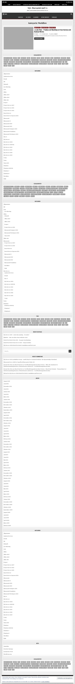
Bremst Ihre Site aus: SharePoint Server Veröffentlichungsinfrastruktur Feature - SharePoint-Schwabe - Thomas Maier (34, 369)
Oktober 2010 (7, 478)
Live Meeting (7, 87)
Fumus (36, 34)
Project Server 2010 (9, 108)
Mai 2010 (6, 488)
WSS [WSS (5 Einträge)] (13, 65)
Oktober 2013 (7, 407)
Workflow (53, 27)
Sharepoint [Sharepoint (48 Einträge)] (11, 62)
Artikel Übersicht (17, 4)
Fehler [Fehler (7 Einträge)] (42, 58)
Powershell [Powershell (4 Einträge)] (49, 60)
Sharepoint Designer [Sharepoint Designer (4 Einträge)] (45, 62)
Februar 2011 (7, 467)
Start (9, 4)
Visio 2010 (6, 163)
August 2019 (7, 381)
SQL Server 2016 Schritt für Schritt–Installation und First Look (20, 345)
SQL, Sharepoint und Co (37, 8)
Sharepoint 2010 (8, 123)
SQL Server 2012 (8, 147)
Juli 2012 (6, 428)
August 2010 (7, 481)
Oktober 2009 (7, 507)
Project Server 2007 (9, 105)
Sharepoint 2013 (8, 126)
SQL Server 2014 (8, 150)
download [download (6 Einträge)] (33, 58)
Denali (5, 79)
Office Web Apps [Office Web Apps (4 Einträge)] (35, 60)
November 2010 (8, 475)
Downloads (54, 17)
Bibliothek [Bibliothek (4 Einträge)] (23, 58)
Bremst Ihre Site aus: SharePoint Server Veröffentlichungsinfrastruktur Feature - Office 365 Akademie (30, 364)
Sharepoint (20, 17)
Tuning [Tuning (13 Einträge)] (5, 65)
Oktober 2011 (7, 449)
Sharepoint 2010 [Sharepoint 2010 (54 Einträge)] (27, 62)
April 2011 (6, 462)
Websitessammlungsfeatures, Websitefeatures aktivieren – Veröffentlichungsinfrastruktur (27, 366)
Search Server (7, 113)
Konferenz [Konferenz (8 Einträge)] (63, 58)
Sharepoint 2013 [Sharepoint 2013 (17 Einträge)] (35, 62)
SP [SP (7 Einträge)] (63, 62)
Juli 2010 (6, 483)
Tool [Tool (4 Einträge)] (63, 64)
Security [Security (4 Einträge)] (6, 62)
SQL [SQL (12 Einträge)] (66, 62)
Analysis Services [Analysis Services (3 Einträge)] (8, 58)
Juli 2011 (6, 454)
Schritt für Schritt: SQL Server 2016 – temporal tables (17, 342)
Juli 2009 (6, 515)
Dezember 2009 (8, 502)
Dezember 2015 (8, 386)
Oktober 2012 (7, 423)
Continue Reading (39, 39)
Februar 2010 (7, 496)
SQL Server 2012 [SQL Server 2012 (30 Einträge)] (42, 64)
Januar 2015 (7, 391)
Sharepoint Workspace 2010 (11, 134)
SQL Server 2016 (8, 152)
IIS (4, 81)
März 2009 (6, 523)
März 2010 (6, 494)
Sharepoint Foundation (9, 131)
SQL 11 (5, 136)
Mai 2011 (6, 460)
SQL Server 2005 (8, 142)
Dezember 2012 (8, 418)
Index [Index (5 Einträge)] (52, 58)
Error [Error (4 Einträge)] (38, 58)
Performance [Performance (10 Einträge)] (42, 60)
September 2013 (8, 410)
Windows (6, 165)
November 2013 (8, 404)
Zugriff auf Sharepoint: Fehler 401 (26, 362)
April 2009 (6, 520)
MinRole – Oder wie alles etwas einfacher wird (15, 337)
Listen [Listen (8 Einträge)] (68, 58)
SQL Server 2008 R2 (9, 144)
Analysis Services (8, 76)
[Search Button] (71, 14)
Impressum (57, 4)
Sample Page (64, 4)
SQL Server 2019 (8, 155)
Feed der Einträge (8, 649)
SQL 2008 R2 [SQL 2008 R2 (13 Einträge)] (10, 64)
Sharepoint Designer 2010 (10, 128)
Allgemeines (35, 17)
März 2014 (6, 396)
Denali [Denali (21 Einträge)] (28, 58)
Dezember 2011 (8, 444)
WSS (5, 178)
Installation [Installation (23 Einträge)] (57, 58)
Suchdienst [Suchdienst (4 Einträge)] (50, 64)
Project (5, 102)
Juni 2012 (6, 431)
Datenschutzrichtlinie (47, 4)
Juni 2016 (6, 383)
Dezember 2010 (8, 473)
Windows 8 (6, 173)
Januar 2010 (7, 499)
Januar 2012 (7, 441)
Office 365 (6, 100)
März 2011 (6, 465)
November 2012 (8, 420)
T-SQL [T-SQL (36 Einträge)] (59, 64)
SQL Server (28, 17)
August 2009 (7, 512)
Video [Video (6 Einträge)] (9, 65)
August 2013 (7, 412)
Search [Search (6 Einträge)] (55, 60)
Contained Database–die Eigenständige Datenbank (44, 359)
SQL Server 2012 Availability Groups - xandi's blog (16, 359)
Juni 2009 (6, 517)
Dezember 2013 (8, 402)
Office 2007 (7, 94)
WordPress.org (8, 654)
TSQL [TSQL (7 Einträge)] (67, 64)
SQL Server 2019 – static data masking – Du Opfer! (16, 334)
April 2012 (6, 433)
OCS (5, 89)
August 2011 (7, 452)
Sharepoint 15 (7, 121)
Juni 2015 (6, 389)
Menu (5, 2)
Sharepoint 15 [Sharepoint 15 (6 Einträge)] (19, 62)
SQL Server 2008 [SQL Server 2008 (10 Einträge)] (24, 64)
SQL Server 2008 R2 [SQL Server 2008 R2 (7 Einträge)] (33, 64)
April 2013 (6, 415)
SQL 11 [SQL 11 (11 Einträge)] (5, 64)
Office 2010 (6, 97)
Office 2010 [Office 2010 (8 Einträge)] (16, 60)
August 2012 (7, 425)
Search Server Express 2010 (11, 115)
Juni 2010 (6, 486)
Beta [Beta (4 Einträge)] (19, 58)
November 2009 (8, 504)
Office (5, 92)
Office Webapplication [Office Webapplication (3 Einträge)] (25, 60)
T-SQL (5, 157)
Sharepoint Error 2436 (9, 362)
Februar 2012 (7, 439)
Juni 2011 (6, 457)
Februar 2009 (7, 525)
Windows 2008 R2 (8, 168)
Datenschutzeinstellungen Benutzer (31, 4)
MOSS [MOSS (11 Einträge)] (12, 60)
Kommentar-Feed (8, 651)
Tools (5, 160)
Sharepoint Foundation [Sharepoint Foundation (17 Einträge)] (56, 62)
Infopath (38, 27)
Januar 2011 (7, 470)
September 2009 (8, 509)
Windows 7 (6, 171)
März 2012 (6, 436)
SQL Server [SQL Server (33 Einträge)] (17, 64)
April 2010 (6, 491)
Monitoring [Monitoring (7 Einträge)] (6, 60)
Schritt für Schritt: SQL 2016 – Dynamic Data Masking (17, 340)
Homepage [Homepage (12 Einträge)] (47, 58)
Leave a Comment (54, 34)
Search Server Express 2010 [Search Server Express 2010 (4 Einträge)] (64, 60)
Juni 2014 (6, 394)
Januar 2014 (7, 399)
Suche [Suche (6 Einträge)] (55, 64)
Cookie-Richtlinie (45, 681)
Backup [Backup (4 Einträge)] (14, 58)
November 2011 (8, 446)
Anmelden (6, 646)
